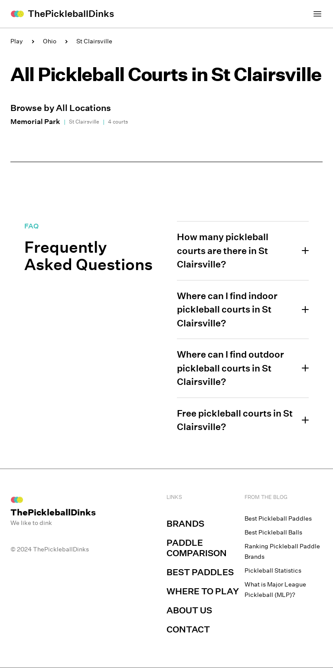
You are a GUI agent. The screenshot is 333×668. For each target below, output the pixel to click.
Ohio (49, 41)
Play (16, 41)
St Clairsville (94, 41)
